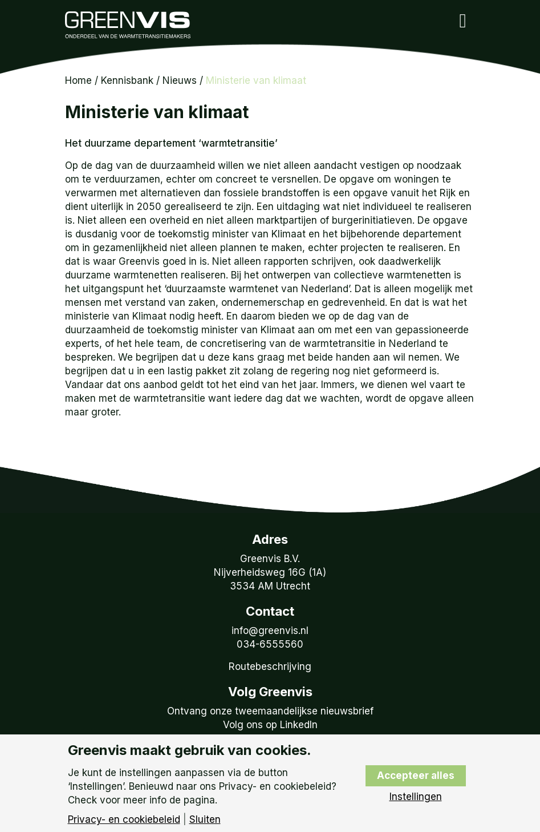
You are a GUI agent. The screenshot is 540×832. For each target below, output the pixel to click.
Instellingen (415, 797)
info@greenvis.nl (270, 630)
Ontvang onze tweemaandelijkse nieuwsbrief (270, 711)
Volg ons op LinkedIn (270, 724)
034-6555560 (270, 644)
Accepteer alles (415, 775)
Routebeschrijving (270, 666)
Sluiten (205, 820)
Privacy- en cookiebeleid (124, 820)
